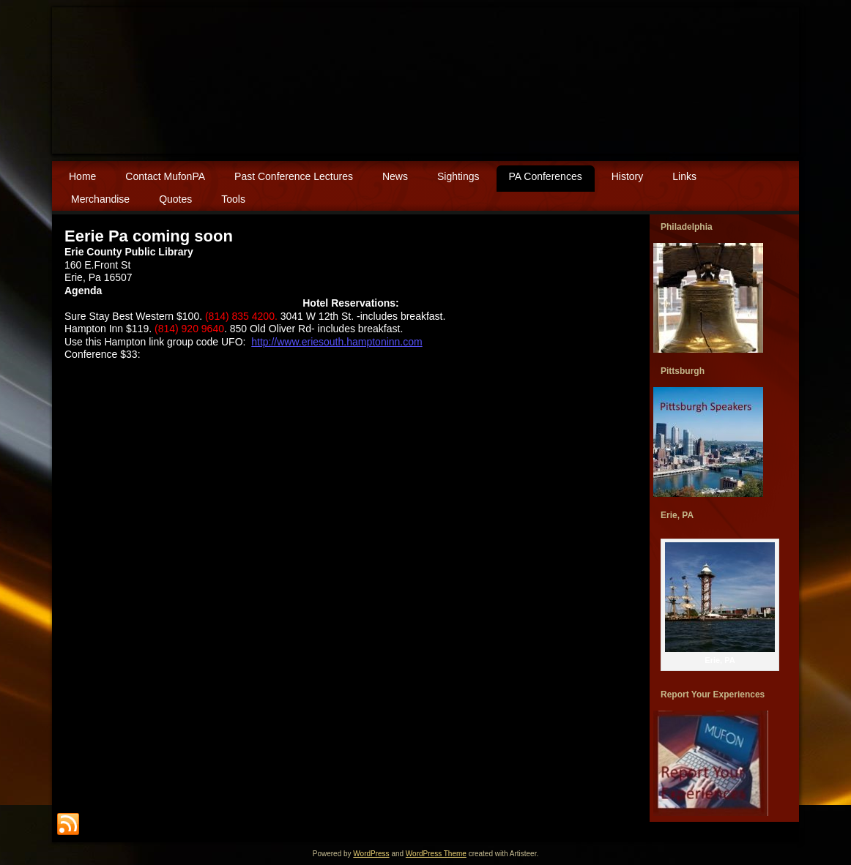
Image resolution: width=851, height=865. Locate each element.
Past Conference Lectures (293, 176)
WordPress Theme (436, 854)
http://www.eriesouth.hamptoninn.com (336, 342)
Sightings (458, 176)
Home (82, 176)
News (395, 176)
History (628, 176)
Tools (233, 199)
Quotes (175, 199)
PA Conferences (545, 176)
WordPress (371, 854)
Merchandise (100, 199)
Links (684, 176)
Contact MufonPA (165, 176)
